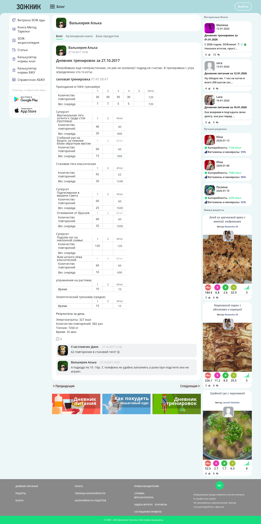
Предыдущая (63, 386)
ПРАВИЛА (156, 511)
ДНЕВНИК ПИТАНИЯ (26, 486)
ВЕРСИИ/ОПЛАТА (143, 497)
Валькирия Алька (85, 22)
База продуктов (107, 36)
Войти (243, 6)
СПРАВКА (139, 493)
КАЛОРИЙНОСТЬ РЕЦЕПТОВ (90, 500)
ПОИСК (79, 486)
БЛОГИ (19, 500)
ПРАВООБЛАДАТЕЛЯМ (146, 486)
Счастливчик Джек (84, 347)
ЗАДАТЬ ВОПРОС (143, 504)
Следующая (190, 386)
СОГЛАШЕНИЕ (142, 511)
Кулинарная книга (79, 36)
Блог (59, 36)
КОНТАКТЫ (161, 504)
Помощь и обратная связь (29, 90)
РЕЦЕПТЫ (20, 493)
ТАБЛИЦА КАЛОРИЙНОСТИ (90, 493)
